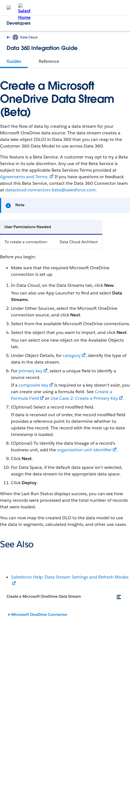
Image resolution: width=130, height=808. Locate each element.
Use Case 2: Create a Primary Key (84, 398)
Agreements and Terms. (24, 177)
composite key (33, 385)
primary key (31, 371)
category (72, 355)
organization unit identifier (84, 450)
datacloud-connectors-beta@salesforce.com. (51, 190)
